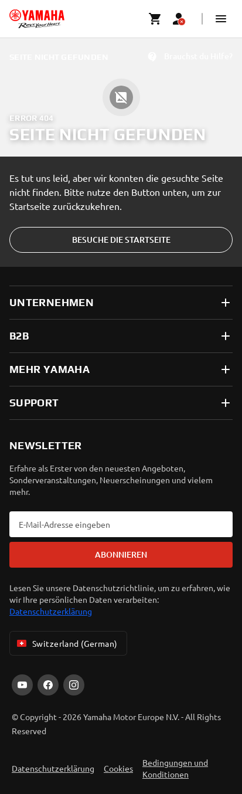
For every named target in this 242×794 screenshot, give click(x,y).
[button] (221, 18)
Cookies (118, 768)
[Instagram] (73, 684)
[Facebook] (48, 684)
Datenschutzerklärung (50, 611)
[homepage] (36, 18)
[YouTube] (22, 684)
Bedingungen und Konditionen (175, 768)
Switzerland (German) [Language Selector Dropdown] (66, 643)
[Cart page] (155, 19)
